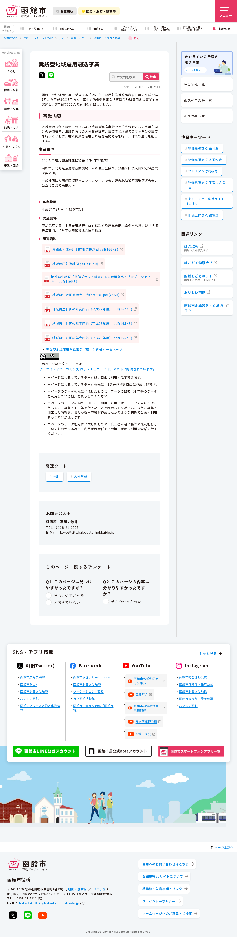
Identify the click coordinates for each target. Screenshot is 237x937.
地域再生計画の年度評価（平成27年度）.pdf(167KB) (92, 309)
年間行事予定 (194, 115)
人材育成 (80, 476)
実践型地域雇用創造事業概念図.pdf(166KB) (85, 249)
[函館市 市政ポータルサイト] (26, 11)
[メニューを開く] (226, 11)
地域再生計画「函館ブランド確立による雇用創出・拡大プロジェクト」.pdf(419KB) (101, 279)
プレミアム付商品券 (203, 171)
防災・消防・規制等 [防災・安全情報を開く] (99, 11)
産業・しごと (79, 38)
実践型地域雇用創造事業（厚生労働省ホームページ (84, 349)
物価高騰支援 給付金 (203, 148)
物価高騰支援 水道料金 (205, 159)
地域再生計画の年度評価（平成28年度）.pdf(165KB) (92, 323)
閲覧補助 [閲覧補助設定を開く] (64, 11)
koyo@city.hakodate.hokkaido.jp (87, 532)
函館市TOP (10, 38)
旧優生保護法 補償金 (203, 215)
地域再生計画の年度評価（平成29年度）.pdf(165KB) (92, 338)
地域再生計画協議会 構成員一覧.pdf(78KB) (86, 294)
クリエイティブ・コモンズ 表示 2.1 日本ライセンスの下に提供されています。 (98, 369)
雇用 (56, 476)
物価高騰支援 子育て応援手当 (205, 185)
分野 (62, 38)
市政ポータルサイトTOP (38, 38)
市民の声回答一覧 (198, 100)
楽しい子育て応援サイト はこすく (205, 201)
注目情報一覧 (194, 84)
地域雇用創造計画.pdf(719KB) (75, 263)
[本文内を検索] (134, 77)
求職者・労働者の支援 (107, 38)
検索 (153, 77)
